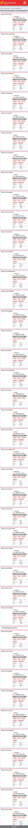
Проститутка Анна (6, 588)
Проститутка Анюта (7, 548)
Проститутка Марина (7, 291)
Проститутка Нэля (6, 331)
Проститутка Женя (6, 93)
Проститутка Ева (6, 350)
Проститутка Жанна (7, 251)
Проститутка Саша (6, 429)
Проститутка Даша (6, 192)
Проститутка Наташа (7, 73)
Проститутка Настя (7, 489)
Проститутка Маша (7, 410)
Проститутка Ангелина (8, 34)
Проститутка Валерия (7, 370)
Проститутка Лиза (6, 568)
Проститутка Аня (6, 750)
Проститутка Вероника (8, 271)
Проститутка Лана (6, 770)
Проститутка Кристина (8, 449)
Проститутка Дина (6, 54)
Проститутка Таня (6, 809)
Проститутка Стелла (7, 212)
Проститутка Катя (6, 14)
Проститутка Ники (6, 631)
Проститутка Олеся (7, 172)
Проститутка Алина (7, 469)
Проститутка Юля (6, 133)
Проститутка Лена (6, 232)
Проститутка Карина (7, 152)
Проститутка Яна (6, 390)
